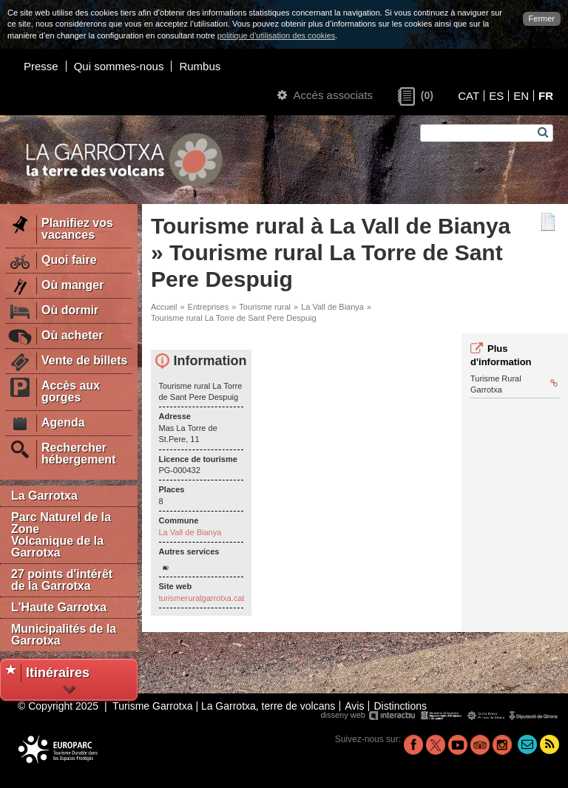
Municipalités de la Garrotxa (63, 634)
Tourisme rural (265, 306)
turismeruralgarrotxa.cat (202, 598)
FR (545, 95)
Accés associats (325, 95)
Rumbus (199, 66)
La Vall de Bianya (332, 306)
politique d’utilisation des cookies (276, 35)
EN (521, 95)
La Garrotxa (44, 495)
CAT (468, 95)
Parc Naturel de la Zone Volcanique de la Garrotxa (61, 535)
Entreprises (208, 306)
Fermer (542, 18)
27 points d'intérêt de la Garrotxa (61, 580)
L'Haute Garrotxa (58, 607)
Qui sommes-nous (119, 66)
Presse (41, 66)
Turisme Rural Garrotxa (514, 384)
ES (496, 95)
